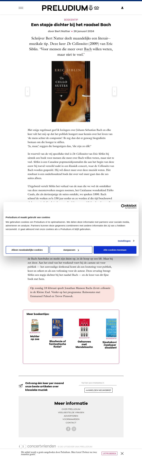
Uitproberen (109, 453)
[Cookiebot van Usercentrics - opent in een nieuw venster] (123, 206)
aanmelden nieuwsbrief (98, 390)
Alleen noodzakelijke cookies (27, 250)
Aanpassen (71, 250)
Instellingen (124, 241)
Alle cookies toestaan (114, 250)
